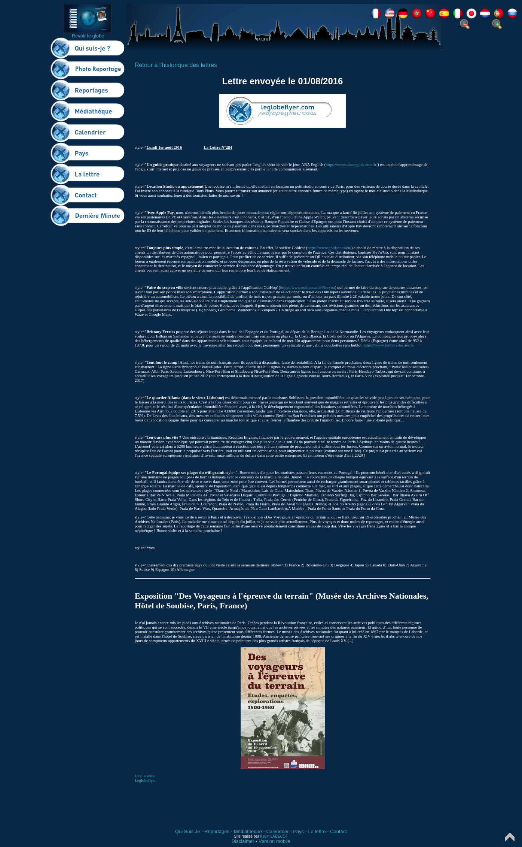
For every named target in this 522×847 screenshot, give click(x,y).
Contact (338, 831)
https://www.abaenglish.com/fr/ (352, 164)
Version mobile (274, 841)
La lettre (317, 831)
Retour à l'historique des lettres (176, 65)
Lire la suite (145, 776)
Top (510, 837)
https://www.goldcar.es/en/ (329, 247)
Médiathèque (248, 831)
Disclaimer (243, 841)
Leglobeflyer (145, 780)
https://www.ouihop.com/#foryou (307, 287)
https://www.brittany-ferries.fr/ (389, 345)
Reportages (216, 831)
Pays (298, 831)
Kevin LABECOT (274, 836)
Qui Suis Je (187, 831)
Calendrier (277, 831)
